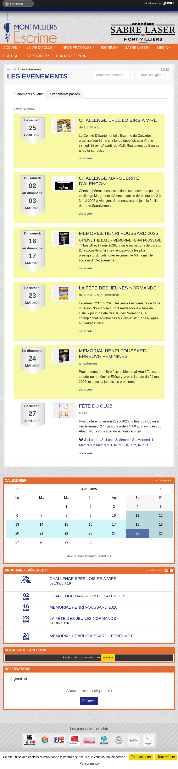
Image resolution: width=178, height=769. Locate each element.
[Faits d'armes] (118, 740)
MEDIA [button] (162, 47)
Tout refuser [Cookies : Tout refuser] (166, 757)
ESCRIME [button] (108, 47)
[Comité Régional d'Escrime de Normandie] (74, 740)
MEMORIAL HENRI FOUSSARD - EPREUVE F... (93, 636)
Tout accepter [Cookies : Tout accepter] (141, 757)
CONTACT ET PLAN (71, 56)
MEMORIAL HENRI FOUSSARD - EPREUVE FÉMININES (114, 353)
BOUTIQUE (12, 56)
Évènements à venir (28, 94)
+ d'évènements (164, 480)
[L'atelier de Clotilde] (89, 740)
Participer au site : (158, 3)
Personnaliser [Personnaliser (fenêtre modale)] (90, 763)
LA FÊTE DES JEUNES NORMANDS (117, 288)
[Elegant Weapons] (29, 740)
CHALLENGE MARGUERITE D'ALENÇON (87, 596)
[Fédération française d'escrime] (59, 740)
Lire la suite (85, 158)
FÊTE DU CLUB (95, 406)
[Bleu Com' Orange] (44, 740)
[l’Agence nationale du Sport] (133, 740)
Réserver (89, 701)
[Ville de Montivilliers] (148, 740)
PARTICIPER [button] (37, 56)
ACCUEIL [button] (10, 47)
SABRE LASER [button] (136, 47)
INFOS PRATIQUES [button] (77, 47)
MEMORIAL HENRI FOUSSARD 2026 (118, 233)
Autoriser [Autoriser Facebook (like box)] (108, 657)
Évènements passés (65, 94)
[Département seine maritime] (104, 740)
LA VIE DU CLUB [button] (39, 47)
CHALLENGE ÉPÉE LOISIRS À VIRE (118, 120)
